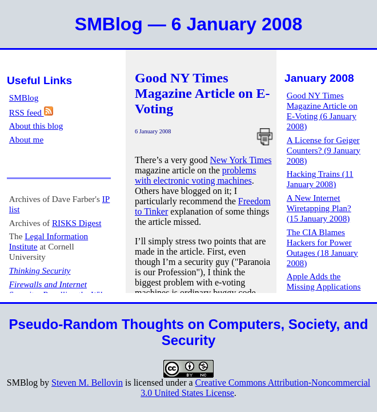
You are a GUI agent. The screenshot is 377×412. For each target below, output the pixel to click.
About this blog (36, 125)
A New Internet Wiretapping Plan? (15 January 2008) (319, 208)
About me (26, 139)
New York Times (241, 160)
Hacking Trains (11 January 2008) (320, 179)
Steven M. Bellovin (87, 382)
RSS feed (31, 112)
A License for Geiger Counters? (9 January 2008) (323, 150)
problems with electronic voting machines (195, 175)
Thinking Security (40, 270)
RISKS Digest (77, 223)
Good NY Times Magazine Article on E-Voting (202, 93)
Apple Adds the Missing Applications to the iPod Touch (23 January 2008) (324, 291)
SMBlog (24, 97)
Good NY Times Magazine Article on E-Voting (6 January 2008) (322, 110)
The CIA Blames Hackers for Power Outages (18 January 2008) (322, 247)
